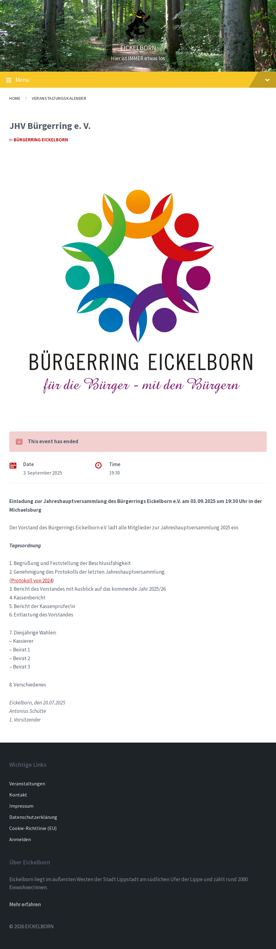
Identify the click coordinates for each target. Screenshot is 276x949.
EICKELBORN (138, 48)
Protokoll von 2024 (31, 580)
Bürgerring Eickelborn (41, 140)
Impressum (21, 806)
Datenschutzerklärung (33, 817)
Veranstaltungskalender (59, 98)
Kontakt (18, 795)
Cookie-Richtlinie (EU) (33, 828)
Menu (138, 80)
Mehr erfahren (25, 904)
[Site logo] (138, 36)
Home (14, 98)
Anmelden (20, 839)
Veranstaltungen (27, 783)
